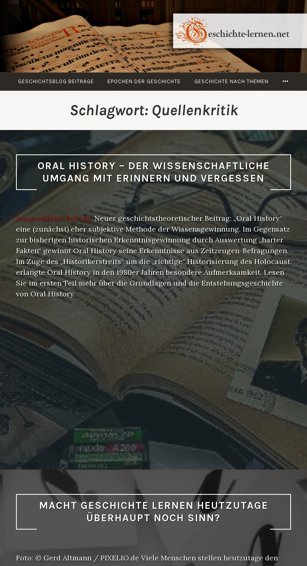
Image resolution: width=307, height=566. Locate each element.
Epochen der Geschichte (144, 81)
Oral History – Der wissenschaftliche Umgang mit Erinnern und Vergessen (154, 172)
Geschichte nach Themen (231, 81)
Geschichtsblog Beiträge (56, 81)
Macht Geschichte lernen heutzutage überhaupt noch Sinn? (153, 512)
